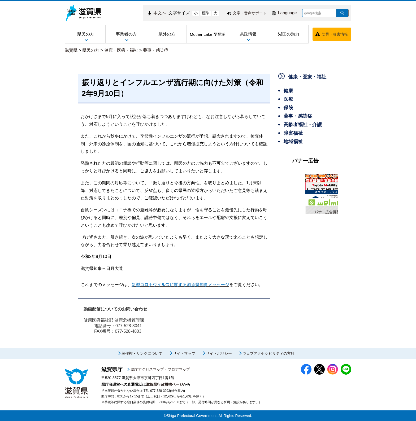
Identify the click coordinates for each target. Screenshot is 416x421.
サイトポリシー (219, 353)
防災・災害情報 (335, 34)
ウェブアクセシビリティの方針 (268, 353)
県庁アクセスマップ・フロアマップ (160, 369)
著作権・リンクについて (142, 353)
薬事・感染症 (155, 50)
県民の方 (90, 50)
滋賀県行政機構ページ (164, 384)
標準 (205, 13)
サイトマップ (184, 353)
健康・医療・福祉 (121, 50)
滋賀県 (71, 50)
